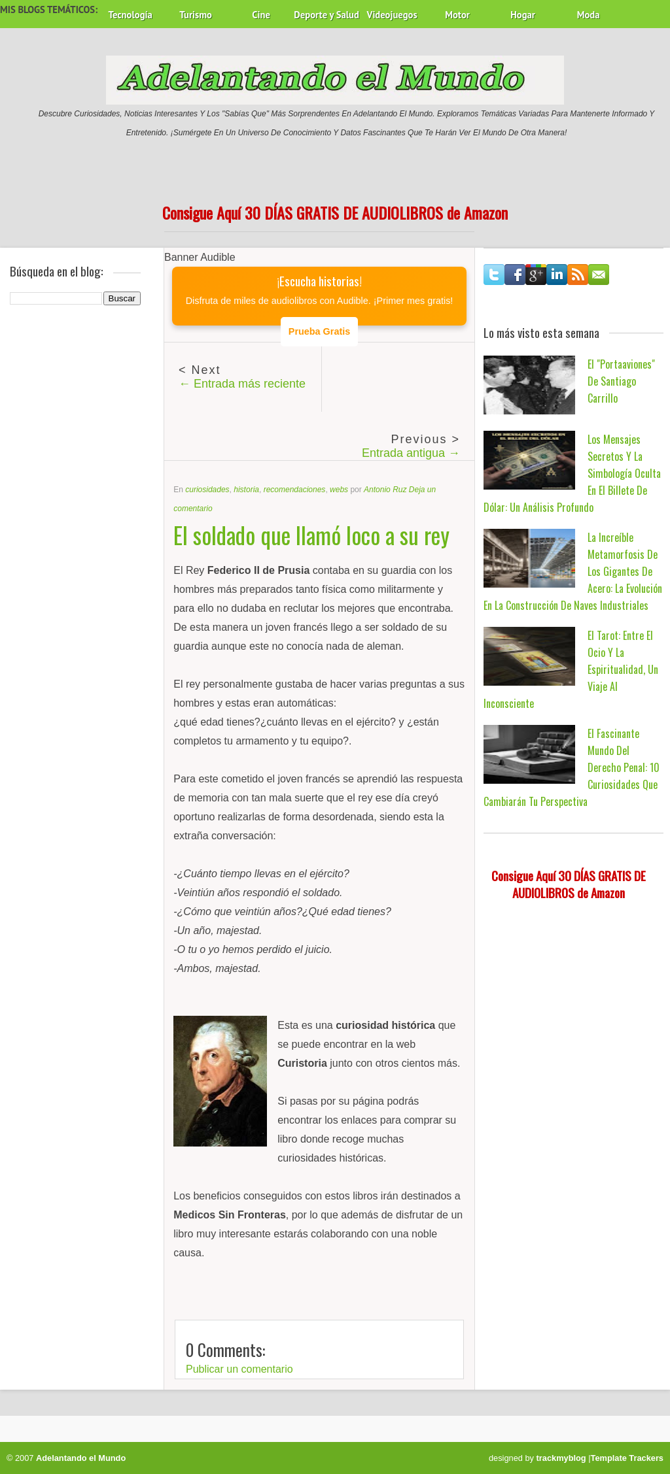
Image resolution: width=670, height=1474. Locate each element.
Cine (261, 14)
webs (339, 489)
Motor (457, 14)
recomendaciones (295, 489)
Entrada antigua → (411, 453)
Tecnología (130, 14)
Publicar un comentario (239, 1369)
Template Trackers (627, 1458)
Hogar (522, 14)
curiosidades (207, 489)
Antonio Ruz (385, 489)
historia (246, 489)
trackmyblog (561, 1458)
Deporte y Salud (326, 14)
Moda (588, 14)
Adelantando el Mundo (81, 1458)
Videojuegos (392, 14)
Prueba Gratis (319, 331)
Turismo (195, 14)
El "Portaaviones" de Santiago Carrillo (621, 381)
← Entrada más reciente (242, 383)
